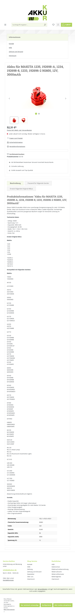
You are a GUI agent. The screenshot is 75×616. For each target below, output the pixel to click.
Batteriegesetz (56, 577)
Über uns (30, 577)
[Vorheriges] (9, 98)
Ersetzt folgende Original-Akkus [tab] (21, 189)
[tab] (15, 183)
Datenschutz (56, 567)
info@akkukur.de (10, 570)
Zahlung (30, 569)
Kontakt (11, 44)
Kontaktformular (8, 580)
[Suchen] (45, 25)
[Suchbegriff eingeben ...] (27, 25)
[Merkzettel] (53, 25)
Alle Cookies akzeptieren (62, 605)
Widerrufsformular (58, 574)
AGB (53, 564)
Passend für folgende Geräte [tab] (38, 183)
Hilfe (10, 48)
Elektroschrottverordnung (60, 569)
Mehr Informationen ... (9, 610)
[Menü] (5, 25)
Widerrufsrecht (57, 572)
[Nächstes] (65, 98)
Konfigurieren (46, 605)
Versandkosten (42, 589)
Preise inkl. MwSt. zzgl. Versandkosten (19, 130)
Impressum (12, 56)
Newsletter (30, 574)
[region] (37, 103)
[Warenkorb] (66, 25)
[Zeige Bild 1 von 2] (36, 113)
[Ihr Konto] (58, 25)
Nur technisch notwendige (30, 605)
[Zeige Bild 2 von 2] (39, 113)
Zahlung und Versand (16, 52)
